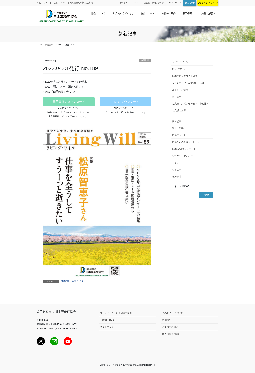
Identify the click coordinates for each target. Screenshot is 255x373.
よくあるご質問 (180, 89)
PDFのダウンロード (125, 101)
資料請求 (190, 3)
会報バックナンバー (80, 281)
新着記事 (145, 60)
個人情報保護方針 (171, 334)
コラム (175, 162)
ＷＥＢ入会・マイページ (208, 3)
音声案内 (124, 3)
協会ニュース (179, 135)
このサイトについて (172, 313)
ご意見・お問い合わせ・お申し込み (190, 103)
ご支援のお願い (180, 110)
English (135, 3)
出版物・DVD (107, 320)
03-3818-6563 (175, 3)
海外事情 (176, 176)
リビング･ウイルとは (183, 62)
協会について (179, 69)
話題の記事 (178, 128)
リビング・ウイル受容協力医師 (188, 82)
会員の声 (176, 169)
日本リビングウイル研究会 (186, 76)
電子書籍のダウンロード (69, 101)
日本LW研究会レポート (184, 149)
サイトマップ (107, 327)
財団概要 (166, 320)
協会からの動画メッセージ (186, 142)
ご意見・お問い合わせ (154, 3)
